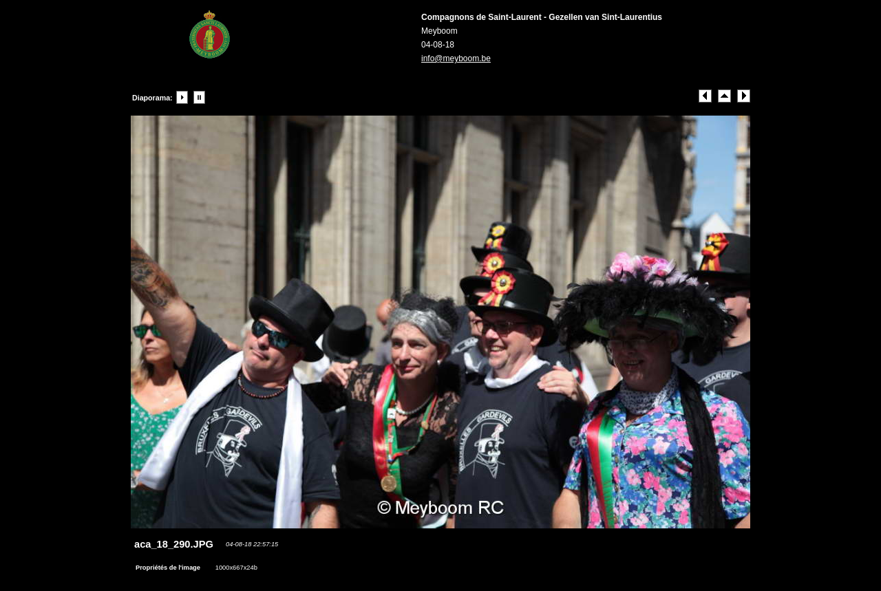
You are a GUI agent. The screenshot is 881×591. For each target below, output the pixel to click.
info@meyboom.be (456, 58)
